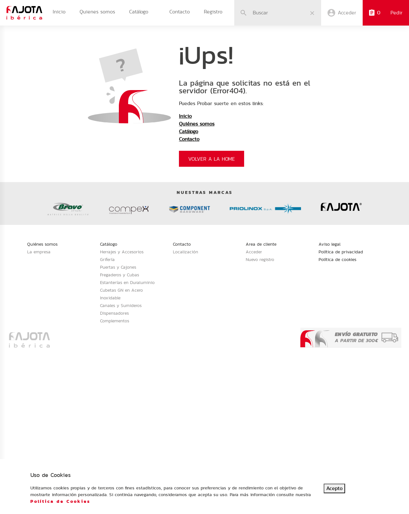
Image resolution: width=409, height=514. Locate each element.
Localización (185, 252)
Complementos (114, 321)
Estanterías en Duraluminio (127, 282)
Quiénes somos (196, 123)
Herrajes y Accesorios (121, 252)
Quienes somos (97, 11)
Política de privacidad (341, 252)
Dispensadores (114, 313)
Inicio (59, 11)
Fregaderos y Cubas (119, 275)
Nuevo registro (260, 259)
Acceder (254, 252)
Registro (213, 11)
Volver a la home (211, 159)
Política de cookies (337, 259)
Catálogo (138, 11)
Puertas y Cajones (118, 267)
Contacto (179, 11)
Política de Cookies (60, 501)
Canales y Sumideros (121, 305)
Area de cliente (261, 244)
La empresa (38, 252)
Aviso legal (330, 244)
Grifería (107, 259)
